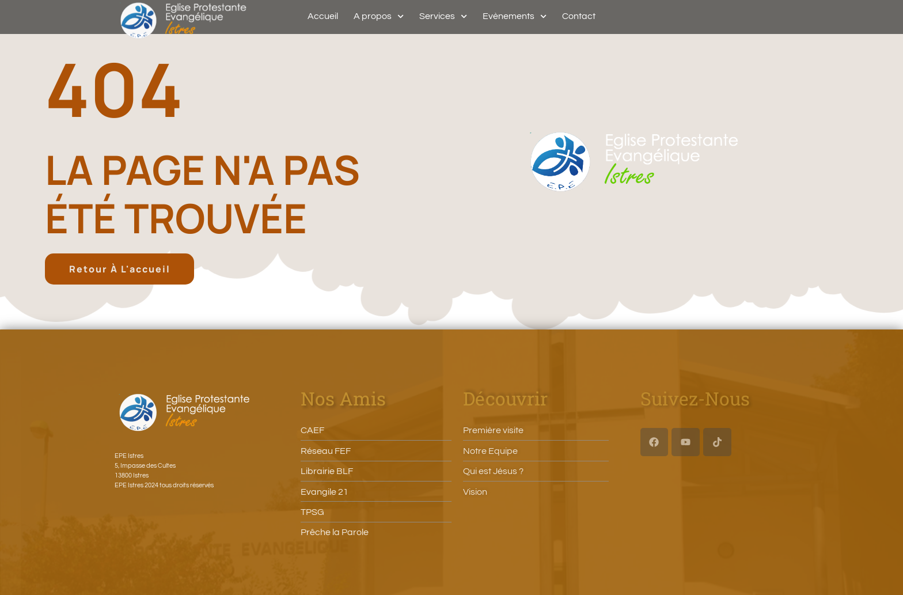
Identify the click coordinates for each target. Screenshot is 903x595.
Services (443, 16)
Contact (578, 16)
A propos (379, 16)
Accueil (323, 16)
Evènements (515, 16)
